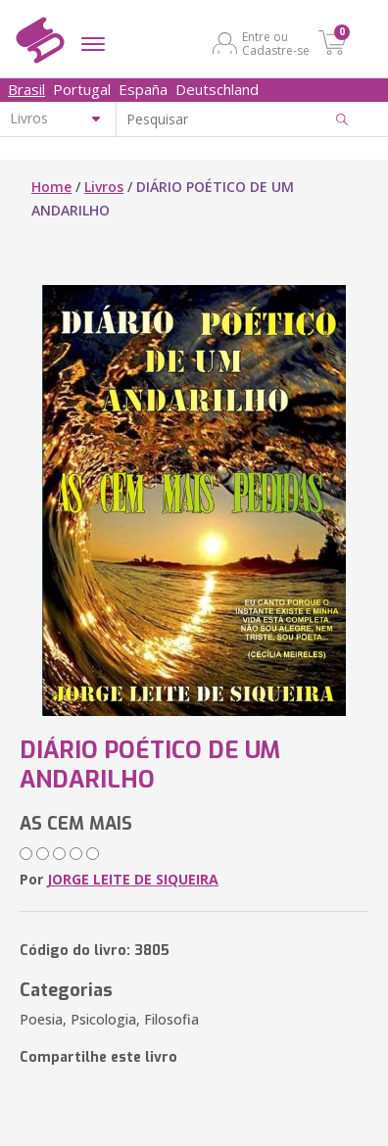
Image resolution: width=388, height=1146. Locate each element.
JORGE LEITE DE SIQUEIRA (132, 879)
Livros (103, 186)
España (143, 89)
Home (51, 186)
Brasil (26, 89)
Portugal (82, 89)
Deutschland (217, 89)
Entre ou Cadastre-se (276, 43)
